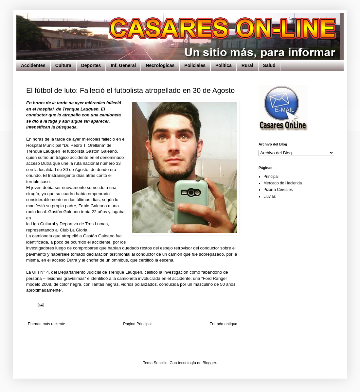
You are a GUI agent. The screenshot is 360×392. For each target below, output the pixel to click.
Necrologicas (160, 65)
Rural (247, 65)
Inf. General (123, 65)
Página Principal (137, 324)
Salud (269, 65)
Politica (223, 65)
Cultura (63, 65)
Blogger (209, 363)
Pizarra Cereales (278, 189)
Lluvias (269, 196)
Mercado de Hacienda (282, 183)
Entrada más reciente (46, 324)
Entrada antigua (223, 324)
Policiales (195, 65)
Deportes (91, 65)
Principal (271, 176)
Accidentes (33, 65)
